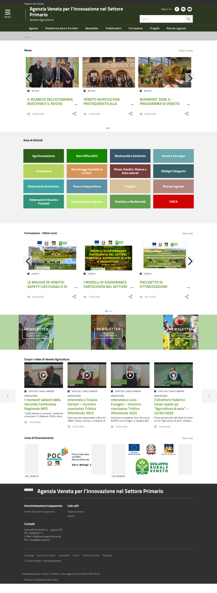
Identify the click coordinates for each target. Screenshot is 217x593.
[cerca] (188, 24)
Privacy (76, 564)
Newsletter (92, 37)
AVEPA (71, 525)
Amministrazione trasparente (39, 521)
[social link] (177, 15)
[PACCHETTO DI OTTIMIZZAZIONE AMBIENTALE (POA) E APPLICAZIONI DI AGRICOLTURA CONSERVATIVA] (164, 264)
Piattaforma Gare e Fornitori (62, 37)
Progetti (155, 37)
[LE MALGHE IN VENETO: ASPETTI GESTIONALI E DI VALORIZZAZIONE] (52, 264)
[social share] (74, 123)
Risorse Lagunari (176, 37)
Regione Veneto (76, 521)
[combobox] (166, 25)
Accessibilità (64, 564)
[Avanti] (193, 88)
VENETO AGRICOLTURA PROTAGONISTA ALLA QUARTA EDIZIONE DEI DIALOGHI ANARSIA (102, 115)
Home (27, 46)
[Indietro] (24, 88)
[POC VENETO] (65, 468)
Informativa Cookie (91, 564)
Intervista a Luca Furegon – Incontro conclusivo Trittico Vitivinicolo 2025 (126, 415)
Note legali (107, 564)
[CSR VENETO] (152, 468)
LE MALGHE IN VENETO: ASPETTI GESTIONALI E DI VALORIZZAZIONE (47, 296)
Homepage (29, 564)
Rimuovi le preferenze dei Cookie (41, 589)
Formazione (136, 37)
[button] (7, 20)
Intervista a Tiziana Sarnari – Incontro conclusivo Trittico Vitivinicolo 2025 (82, 415)
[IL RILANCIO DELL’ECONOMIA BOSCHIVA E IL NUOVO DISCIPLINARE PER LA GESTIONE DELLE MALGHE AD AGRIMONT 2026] (52, 81)
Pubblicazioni (114, 37)
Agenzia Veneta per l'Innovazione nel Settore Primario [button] (100, 500)
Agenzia (34, 37)
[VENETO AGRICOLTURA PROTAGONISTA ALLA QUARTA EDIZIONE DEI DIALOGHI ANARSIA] (108, 81)
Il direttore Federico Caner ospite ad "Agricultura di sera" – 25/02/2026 (171, 415)
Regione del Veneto (34, 3)
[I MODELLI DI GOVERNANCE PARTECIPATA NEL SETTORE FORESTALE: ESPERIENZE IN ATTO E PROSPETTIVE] (108, 264)
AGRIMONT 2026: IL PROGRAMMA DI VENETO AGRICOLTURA (160, 113)
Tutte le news (186, 60)
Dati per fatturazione (46, 564)
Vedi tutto (187, 243)
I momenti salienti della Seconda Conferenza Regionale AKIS (42, 413)
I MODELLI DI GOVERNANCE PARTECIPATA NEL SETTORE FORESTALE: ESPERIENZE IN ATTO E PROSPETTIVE (106, 298)
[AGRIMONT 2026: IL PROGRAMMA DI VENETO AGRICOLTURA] (164, 81)
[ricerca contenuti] (162, 25)
